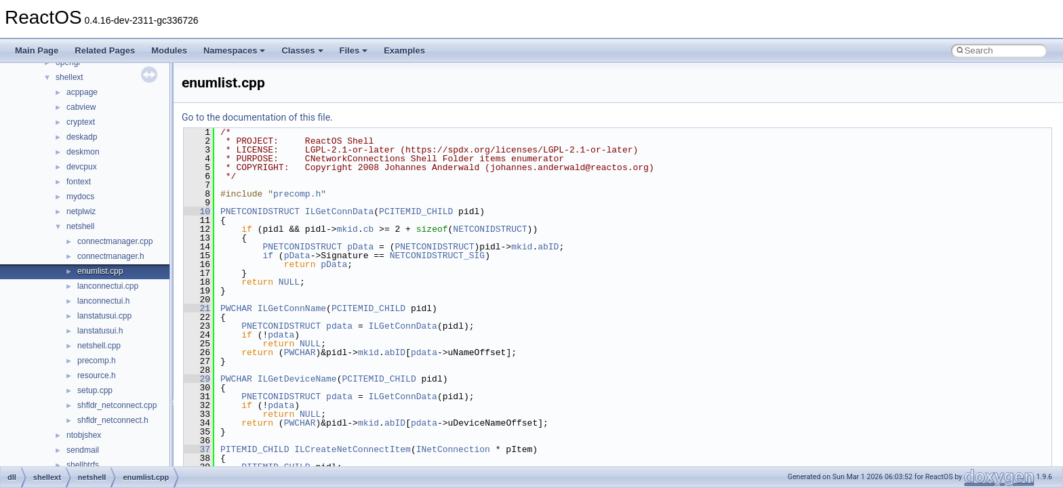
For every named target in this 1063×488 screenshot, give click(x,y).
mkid (347, 229)
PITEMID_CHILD (254, 449)
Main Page (36, 50)
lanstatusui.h (100, 331)
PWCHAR (236, 308)
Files (354, 50)
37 (197, 449)
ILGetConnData (339, 211)
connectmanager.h (110, 256)
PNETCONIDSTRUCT (260, 211)
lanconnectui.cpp (107, 286)
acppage (82, 92)
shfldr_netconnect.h (112, 420)
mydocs (80, 196)
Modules (169, 50)
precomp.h (96, 360)
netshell (80, 226)
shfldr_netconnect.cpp (117, 405)
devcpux (81, 166)
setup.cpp (95, 390)
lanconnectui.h (103, 301)
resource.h (96, 375)
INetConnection (453, 449)
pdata (339, 326)
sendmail (82, 450)
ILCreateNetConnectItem (352, 449)
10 (197, 211)
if (267, 255)
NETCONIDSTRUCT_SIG (437, 255)
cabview (81, 107)
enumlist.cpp (100, 271)
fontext (78, 181)
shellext (69, 77)
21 (197, 308)
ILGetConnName (292, 308)
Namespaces (234, 50)
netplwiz (81, 211)
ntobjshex (83, 435)
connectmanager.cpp (115, 241)
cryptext (80, 122)
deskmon (83, 152)
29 (197, 379)
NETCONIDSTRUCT (490, 229)
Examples (404, 50)
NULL (289, 282)
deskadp (81, 137)
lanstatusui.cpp (104, 316)
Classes (302, 50)
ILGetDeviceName (297, 379)
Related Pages (105, 50)
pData (360, 247)
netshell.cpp (99, 345)
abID (548, 247)
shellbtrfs (82, 465)
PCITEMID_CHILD (416, 211)
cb (368, 229)
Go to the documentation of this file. (257, 117)
